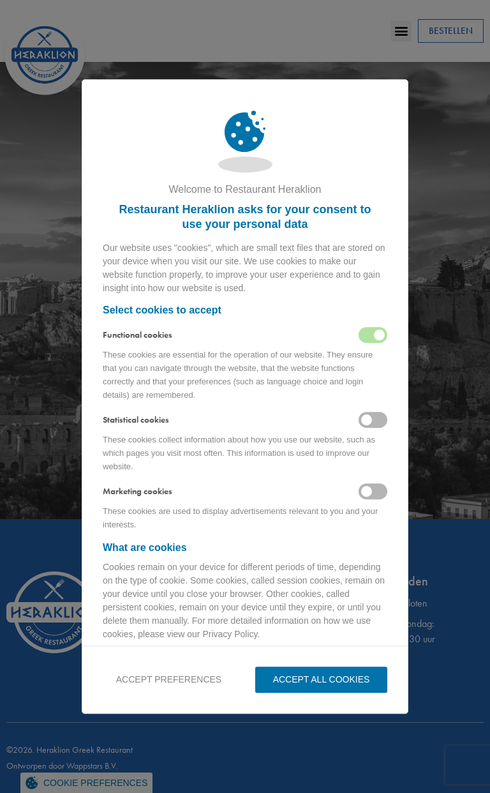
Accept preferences (168, 679)
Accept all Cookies (321, 679)
